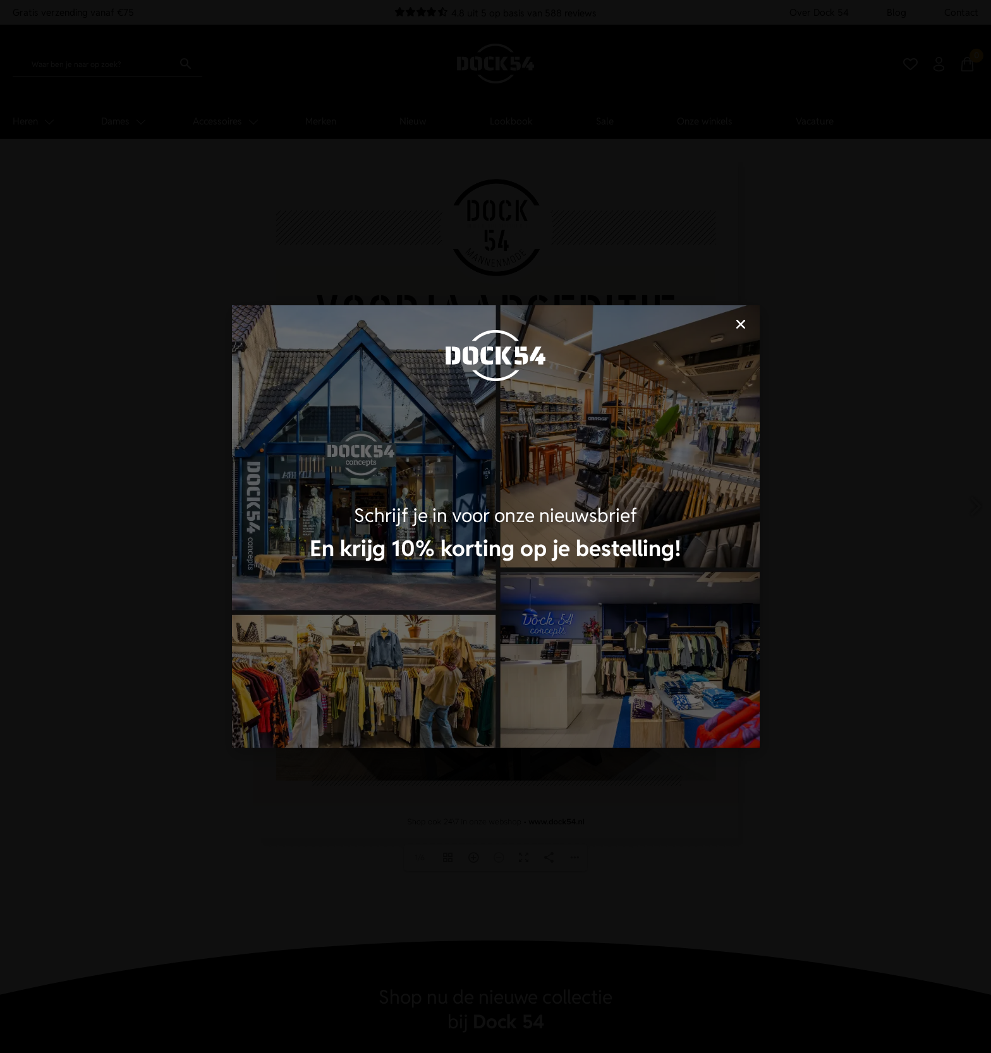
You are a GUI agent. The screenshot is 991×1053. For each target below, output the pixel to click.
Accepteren (416, 571)
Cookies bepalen (574, 571)
